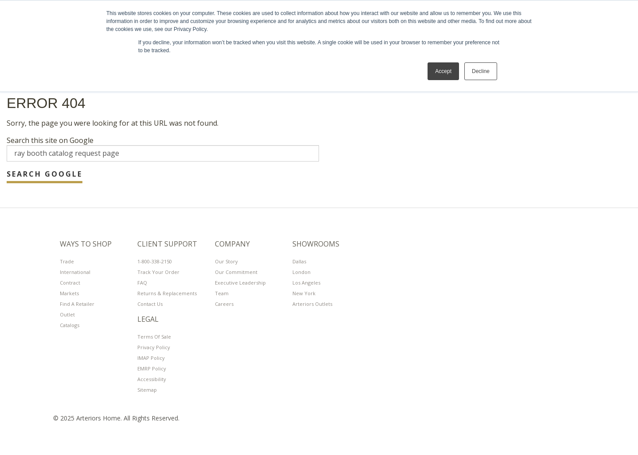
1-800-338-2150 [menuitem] (154, 261)
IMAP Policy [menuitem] (151, 358)
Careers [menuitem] (224, 304)
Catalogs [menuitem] (69, 325)
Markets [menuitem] (69, 293)
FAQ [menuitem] (142, 282)
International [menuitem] (75, 272)
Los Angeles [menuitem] (306, 282)
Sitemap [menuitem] (147, 389)
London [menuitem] (301, 272)
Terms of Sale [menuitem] (154, 336)
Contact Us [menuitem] (150, 304)
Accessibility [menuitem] (151, 379)
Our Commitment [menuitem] (236, 272)
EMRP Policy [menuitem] (151, 368)
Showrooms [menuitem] (315, 244)
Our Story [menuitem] (226, 261)
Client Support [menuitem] (167, 244)
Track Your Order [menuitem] (158, 272)
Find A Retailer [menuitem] (77, 304)
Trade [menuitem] (67, 261)
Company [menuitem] (232, 244)
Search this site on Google (50, 140)
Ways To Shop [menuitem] (86, 244)
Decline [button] (481, 71)
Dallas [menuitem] (299, 261)
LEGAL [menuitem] (148, 320)
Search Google (44, 174)
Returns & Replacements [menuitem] (167, 293)
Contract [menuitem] (70, 282)
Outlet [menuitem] (67, 314)
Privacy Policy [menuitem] (153, 347)
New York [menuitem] (303, 293)
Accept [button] (443, 71)
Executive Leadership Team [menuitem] (240, 288)
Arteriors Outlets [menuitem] (312, 304)
